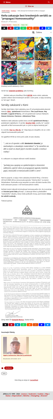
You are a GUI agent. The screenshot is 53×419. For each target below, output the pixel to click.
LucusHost (34, 380)
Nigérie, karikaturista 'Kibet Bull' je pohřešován (17, 355)
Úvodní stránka (6, 11)
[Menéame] (36, 28)
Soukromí (32, 394)
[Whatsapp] (23, 28)
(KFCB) (29, 95)
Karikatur (13, 11)
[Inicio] (5, 7)
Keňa (4, 373)
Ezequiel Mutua (18, 320)
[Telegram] (17, 28)
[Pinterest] (11, 28)
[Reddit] (30, 28)
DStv (9, 111)
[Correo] (4, 28)
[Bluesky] (49, 28)
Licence (24, 394)
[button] (48, 2)
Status (8, 396)
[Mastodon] (42, 28)
